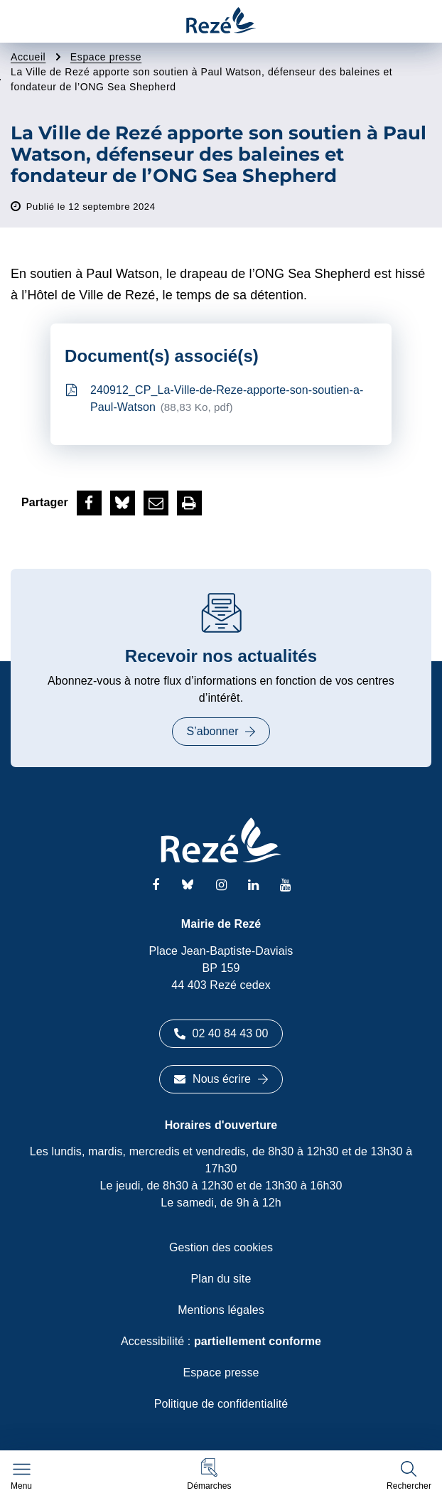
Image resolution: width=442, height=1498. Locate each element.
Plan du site (221, 1279)
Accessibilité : (221, 1341)
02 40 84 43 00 (221, 1033)
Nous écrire (221, 1079)
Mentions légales (221, 1310)
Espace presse (221, 1372)
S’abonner (221, 731)
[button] (209, 1474)
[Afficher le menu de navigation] (21, 1476)
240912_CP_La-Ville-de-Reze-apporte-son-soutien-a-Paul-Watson (214, 399)
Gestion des (221, 1247)
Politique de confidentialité (221, 1404)
